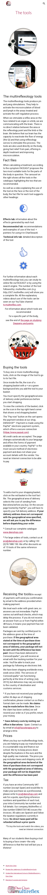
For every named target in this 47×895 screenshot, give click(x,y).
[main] (23, 12)
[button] (3, 3)
